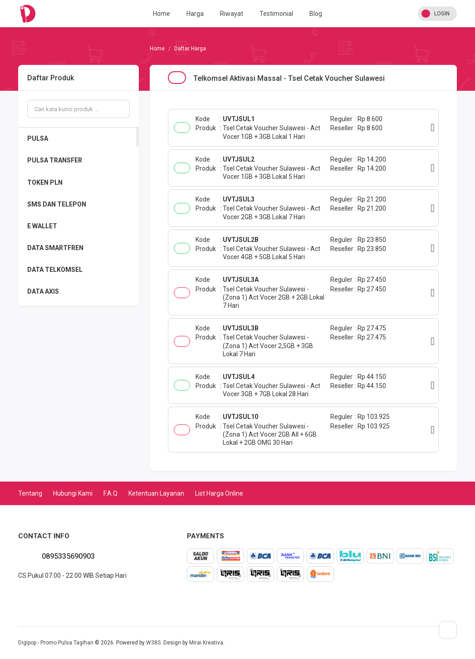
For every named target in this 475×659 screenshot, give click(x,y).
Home (161, 13)
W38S (153, 642)
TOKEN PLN (45, 182)
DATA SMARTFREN (55, 247)
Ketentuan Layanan (156, 493)
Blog (315, 13)
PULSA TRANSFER (54, 160)
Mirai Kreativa (206, 642)
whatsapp (18, 595)
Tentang (30, 493)
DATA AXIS (43, 291)
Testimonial (276, 13)
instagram (40, 595)
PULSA (37, 138)
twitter (32, 595)
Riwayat (231, 13)
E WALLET (42, 226)
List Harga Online (219, 493)
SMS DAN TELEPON (56, 204)
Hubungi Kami (73, 493)
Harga (195, 13)
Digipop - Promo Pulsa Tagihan (55, 642)
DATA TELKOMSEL (55, 269)
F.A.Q (110, 493)
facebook (25, 595)
